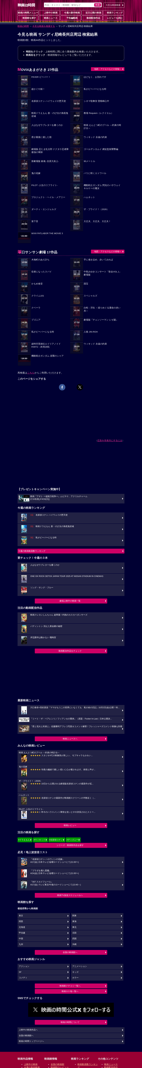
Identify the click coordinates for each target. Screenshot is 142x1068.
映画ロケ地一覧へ (70, 991)
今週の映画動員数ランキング (31, 551)
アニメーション (79, 966)
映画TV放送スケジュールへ (70, 895)
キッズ (75, 972)
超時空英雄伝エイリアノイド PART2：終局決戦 (46, 345)
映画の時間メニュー (28, 12)
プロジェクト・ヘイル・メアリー (48, 197)
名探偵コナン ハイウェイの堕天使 (48, 101)
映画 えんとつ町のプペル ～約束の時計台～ (102, 126)
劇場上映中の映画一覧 (70, 601)
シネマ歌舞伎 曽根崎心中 (96, 101)
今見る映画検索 (113, 5)
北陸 (74, 933)
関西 (21, 921)
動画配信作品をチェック (70, 651)
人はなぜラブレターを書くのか (47, 125)
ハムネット (89, 197)
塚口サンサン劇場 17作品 (37, 252)
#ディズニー (72, 840)
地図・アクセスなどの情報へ (107, 69)
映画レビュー (70, 825)
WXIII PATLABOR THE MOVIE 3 (47, 233)
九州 (21, 944)
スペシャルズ (90, 296)
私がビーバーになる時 (95, 89)
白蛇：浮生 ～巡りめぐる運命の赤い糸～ (102, 309)
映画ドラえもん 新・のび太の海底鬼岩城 (49, 114)
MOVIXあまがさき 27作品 (38, 70)
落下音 (34, 221)
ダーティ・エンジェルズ (43, 209)
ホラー (75, 978)
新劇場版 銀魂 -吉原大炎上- (45, 161)
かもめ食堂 (37, 284)
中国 (21, 938)
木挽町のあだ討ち (40, 259)
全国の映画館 (57, 1064)
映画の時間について (70, 1022)
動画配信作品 (92, 17)
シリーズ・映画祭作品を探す (70, 845)
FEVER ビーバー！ (41, 77)
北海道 (22, 927)
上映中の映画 (49, 12)
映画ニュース (49, 17)
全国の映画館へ (70, 952)
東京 (21, 916)
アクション (24, 966)
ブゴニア (35, 320)
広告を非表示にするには (109, 440)
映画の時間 (23, 26)
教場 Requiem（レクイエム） (98, 113)
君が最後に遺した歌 (41, 137)
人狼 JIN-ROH (91, 332)
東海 (74, 921)
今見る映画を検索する (43, 26)
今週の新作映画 (71, 12)
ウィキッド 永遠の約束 (95, 137)
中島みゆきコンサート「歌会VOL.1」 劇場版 (102, 273)
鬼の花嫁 (35, 173)
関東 (74, 916)
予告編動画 (71, 17)
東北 (74, 927)
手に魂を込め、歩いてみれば (98, 259)
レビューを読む (113, 17)
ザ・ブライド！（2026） (96, 209)
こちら (30, 372)
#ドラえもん (24, 840)
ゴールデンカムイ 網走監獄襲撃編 (101, 149)
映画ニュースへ (70, 739)
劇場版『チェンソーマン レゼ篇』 (101, 320)
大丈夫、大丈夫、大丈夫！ (97, 221)
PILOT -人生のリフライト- (44, 185)
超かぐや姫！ (38, 89)
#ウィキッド (39, 840)
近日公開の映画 (92, 12)
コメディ (23, 978)
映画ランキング (113, 12)
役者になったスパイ (41, 271)
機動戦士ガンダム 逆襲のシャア (47, 356)
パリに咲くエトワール (95, 173)
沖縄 (74, 944)
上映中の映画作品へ (28, 1030)
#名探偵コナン (56, 840)
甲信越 (22, 933)
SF (20, 972)
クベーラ (35, 308)
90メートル (89, 161)
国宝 (86, 284)
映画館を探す (28, 17)
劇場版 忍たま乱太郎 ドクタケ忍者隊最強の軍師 (50, 150)
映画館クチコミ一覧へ (70, 986)
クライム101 (37, 296)
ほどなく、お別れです (95, 77)
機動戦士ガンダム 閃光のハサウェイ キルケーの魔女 (102, 187)
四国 (74, 938)
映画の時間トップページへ (31, 1041)
